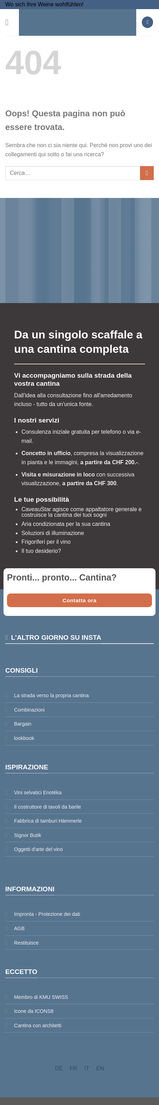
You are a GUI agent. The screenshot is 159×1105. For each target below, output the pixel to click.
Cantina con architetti (37, 1025)
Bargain (23, 724)
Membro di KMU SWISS (41, 997)
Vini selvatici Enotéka (38, 792)
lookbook (24, 738)
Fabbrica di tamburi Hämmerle (48, 821)
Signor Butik (27, 835)
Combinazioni (29, 710)
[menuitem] (58, 1068)
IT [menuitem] (86, 1068)
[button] (9, 22)
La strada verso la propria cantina (51, 695)
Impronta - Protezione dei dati (47, 914)
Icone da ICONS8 (34, 1011)
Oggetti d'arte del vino (38, 849)
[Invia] (147, 173)
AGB (19, 928)
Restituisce (26, 943)
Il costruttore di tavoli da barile (47, 807)
